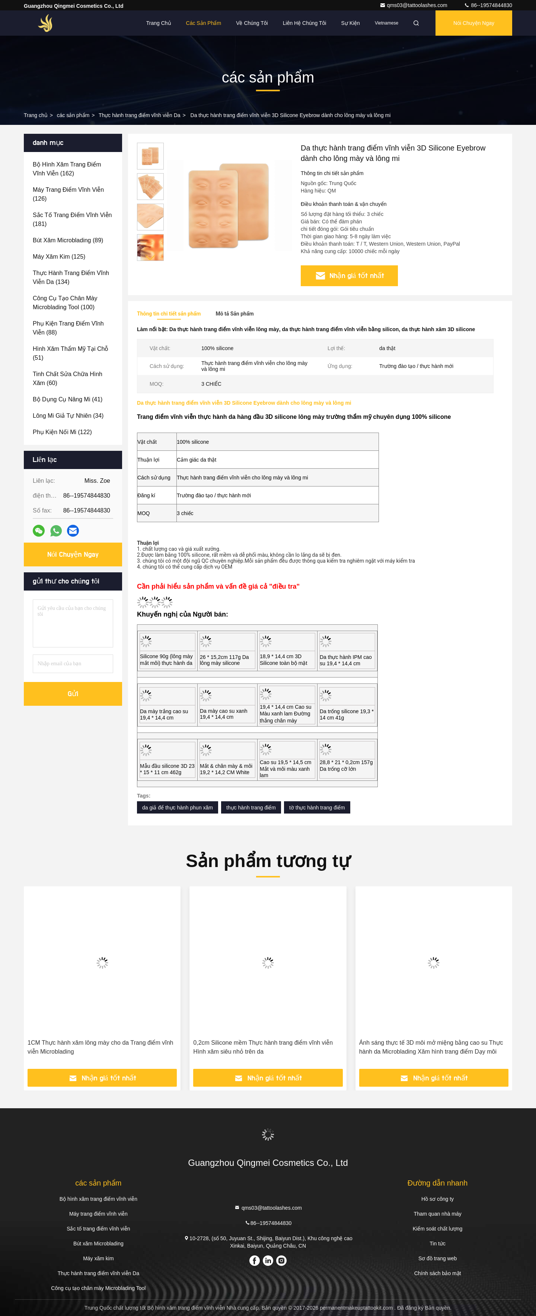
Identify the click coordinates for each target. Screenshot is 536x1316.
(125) (59, 256)
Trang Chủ (158, 23)
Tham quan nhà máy (437, 1214)
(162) (67, 169)
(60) (67, 378)
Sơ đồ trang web (437, 1258)
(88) (68, 328)
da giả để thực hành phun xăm (177, 808)
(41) (67, 399)
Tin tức (438, 1244)
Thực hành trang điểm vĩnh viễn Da (140, 115)
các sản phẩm (73, 115)
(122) (62, 432)
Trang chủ (36, 115)
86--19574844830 (488, 5)
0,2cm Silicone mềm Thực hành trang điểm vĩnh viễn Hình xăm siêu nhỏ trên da (263, 1047)
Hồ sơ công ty (437, 1199)
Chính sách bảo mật (437, 1273)
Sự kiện (350, 23)
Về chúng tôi (252, 23)
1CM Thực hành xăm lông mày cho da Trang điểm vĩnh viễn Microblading (100, 1047)
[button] (150, 258)
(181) (72, 219)
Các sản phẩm (203, 23)
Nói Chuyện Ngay (473, 23)
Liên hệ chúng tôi (304, 23)
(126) (68, 194)
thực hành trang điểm (251, 808)
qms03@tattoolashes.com (414, 5)
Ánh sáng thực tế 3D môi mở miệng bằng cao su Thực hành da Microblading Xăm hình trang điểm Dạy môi (431, 1047)
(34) (68, 416)
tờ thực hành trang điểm (317, 808)
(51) (70, 353)
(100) (65, 302)
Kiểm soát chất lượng (438, 1229)
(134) (71, 277)
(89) (68, 240)
